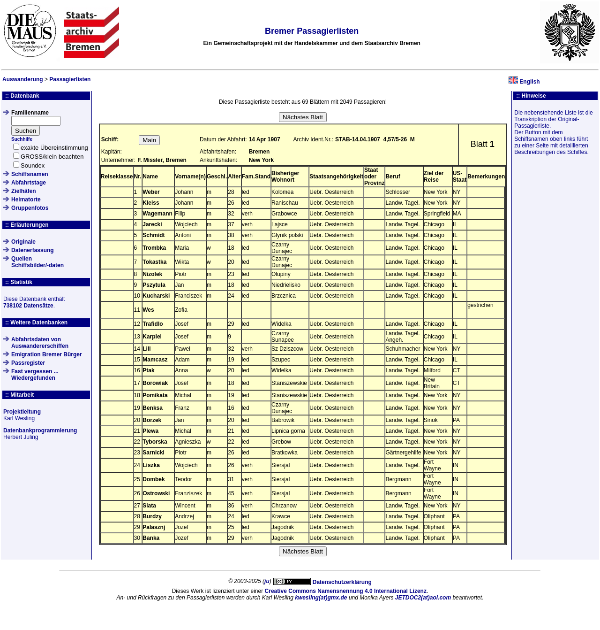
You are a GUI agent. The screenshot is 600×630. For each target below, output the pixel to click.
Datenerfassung (32, 250)
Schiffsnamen (29, 174)
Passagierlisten (69, 79)
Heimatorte (26, 199)
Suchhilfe (21, 139)
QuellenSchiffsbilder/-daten (37, 262)
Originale (23, 241)
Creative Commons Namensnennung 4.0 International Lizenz (346, 591)
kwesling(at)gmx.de (321, 597)
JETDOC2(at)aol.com (423, 597)
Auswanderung (22, 79)
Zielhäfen (23, 191)
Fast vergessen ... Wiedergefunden (35, 374)
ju (267, 581)
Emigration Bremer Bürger (46, 354)
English (529, 81)
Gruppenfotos (29, 208)
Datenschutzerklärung (342, 582)
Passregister (28, 363)
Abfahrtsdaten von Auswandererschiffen (39, 342)
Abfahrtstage (28, 182)
